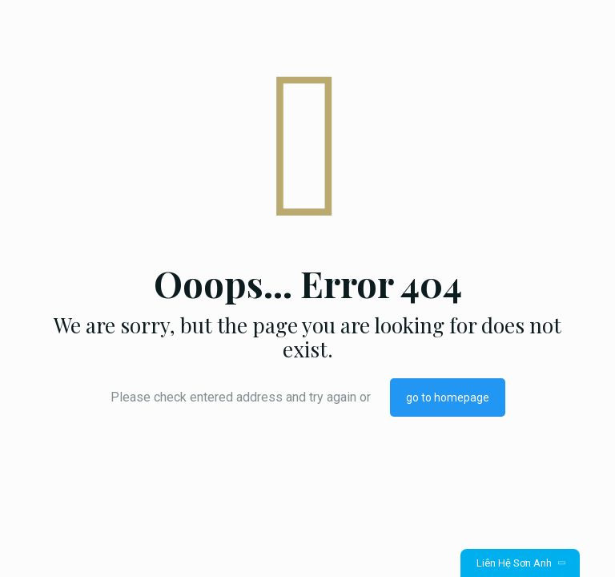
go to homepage (447, 397)
